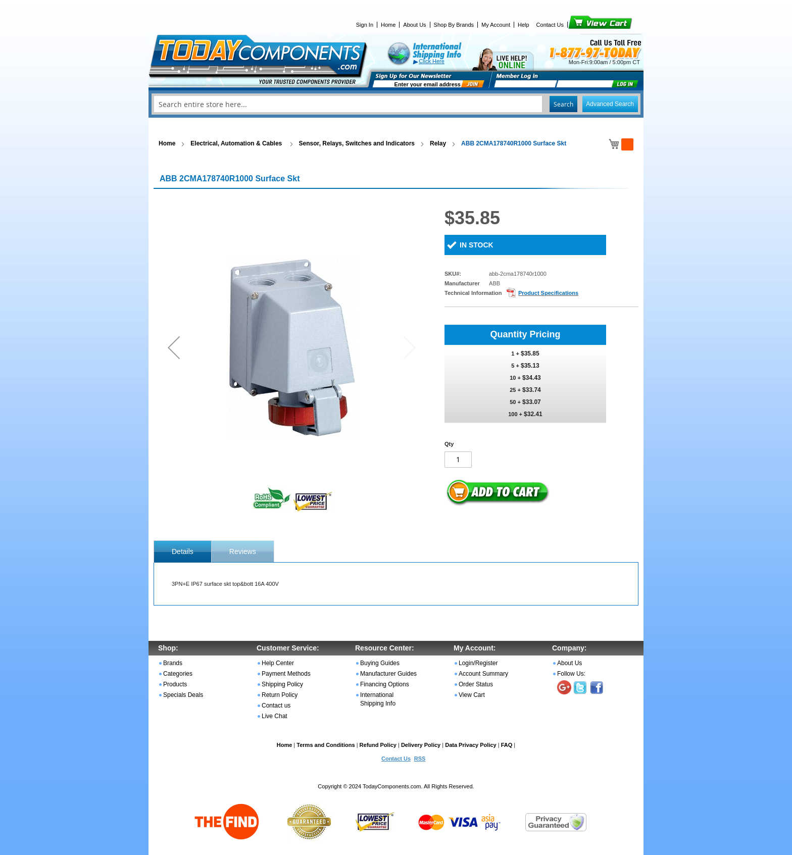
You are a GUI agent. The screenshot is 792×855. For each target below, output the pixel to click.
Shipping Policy (282, 684)
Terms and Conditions (325, 745)
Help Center (278, 663)
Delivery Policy (420, 745)
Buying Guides (380, 663)
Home (388, 25)
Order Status (476, 684)
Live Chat (274, 716)
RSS (420, 759)
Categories (177, 673)
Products (175, 684)
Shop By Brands (454, 25)
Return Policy (280, 694)
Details (182, 551)
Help (523, 25)
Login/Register (478, 663)
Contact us (276, 705)
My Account (495, 25)
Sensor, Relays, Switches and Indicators (357, 143)
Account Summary (483, 673)
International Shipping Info (377, 699)
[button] (174, 347)
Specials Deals (183, 694)
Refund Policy (378, 745)
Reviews (242, 551)
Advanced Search (610, 104)
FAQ (507, 745)
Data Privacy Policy (471, 745)
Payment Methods (286, 673)
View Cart (583, 25)
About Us (414, 25)
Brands (172, 663)
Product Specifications (548, 293)
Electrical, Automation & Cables (236, 143)
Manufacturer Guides (388, 673)
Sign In (364, 25)
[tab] (183, 551)
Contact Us (550, 25)
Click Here (431, 61)
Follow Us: (571, 673)
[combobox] (396, 104)
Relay (438, 143)
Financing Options (384, 684)
